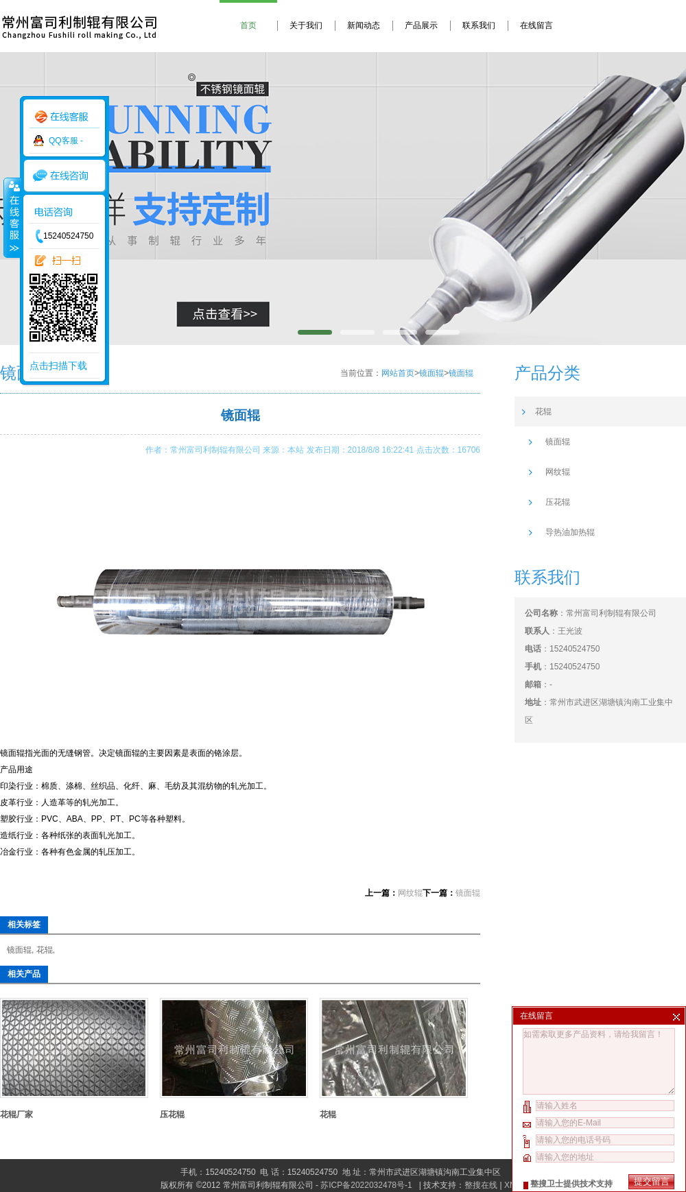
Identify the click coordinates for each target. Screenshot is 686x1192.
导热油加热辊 (570, 532)
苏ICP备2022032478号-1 (367, 1185)
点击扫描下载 (58, 365)
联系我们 (478, 25)
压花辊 (172, 1114)
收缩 (11, 217)
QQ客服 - (66, 140)
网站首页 (397, 373)
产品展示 (421, 25)
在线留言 (536, 25)
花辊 (44, 950)
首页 (248, 25)
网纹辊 (410, 893)
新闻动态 (363, 25)
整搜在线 (480, 1185)
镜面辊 (431, 373)
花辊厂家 (16, 1114)
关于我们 (305, 25)
